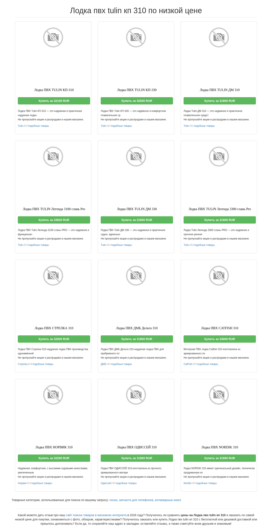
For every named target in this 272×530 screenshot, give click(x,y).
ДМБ (103, 364)
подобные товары (38, 125)
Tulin (20, 125)
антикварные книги (168, 500)
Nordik (187, 483)
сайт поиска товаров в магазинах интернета (96, 515)
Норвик (22, 483)
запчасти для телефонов (136, 500)
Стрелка (23, 364)
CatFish (188, 364)
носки (113, 500)
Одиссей (106, 483)
